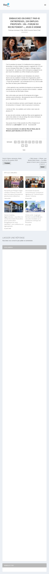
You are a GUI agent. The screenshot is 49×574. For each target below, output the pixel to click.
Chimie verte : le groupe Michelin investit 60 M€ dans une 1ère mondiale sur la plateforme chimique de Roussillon (33, 218)
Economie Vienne (32, 30)
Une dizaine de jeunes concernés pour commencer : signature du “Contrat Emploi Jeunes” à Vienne (34, 193)
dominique (16, 30)
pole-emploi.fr (17, 125)
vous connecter (13, 241)
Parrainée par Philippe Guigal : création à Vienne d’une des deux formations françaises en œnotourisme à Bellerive (13, 193)
